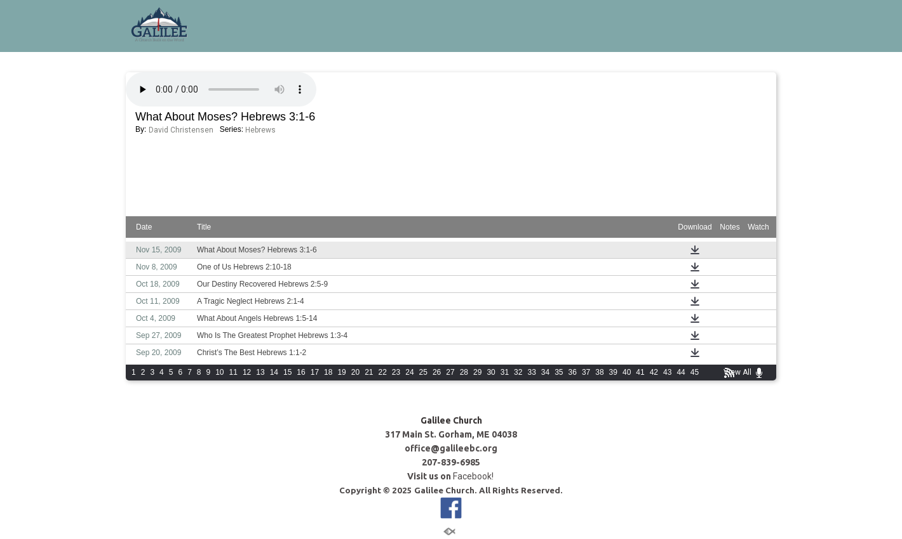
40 (627, 372)
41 (640, 372)
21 (369, 372)
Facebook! (474, 476)
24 (409, 372)
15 (287, 372)
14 (274, 372)
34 (545, 372)
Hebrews (260, 130)
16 (301, 372)
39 (613, 372)
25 (423, 372)
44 (680, 372)
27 (450, 372)
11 (233, 372)
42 (654, 372)
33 (531, 372)
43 (667, 372)
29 (477, 372)
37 (586, 372)
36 (573, 372)
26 (437, 372)
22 (383, 372)
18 (328, 372)
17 (315, 372)
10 (219, 372)
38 (599, 372)
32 (518, 372)
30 (491, 372)
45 (694, 372)
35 (559, 372)
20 (355, 372)
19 (341, 372)
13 (260, 372)
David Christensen (181, 130)
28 (464, 372)
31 (505, 372)
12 (247, 372)
